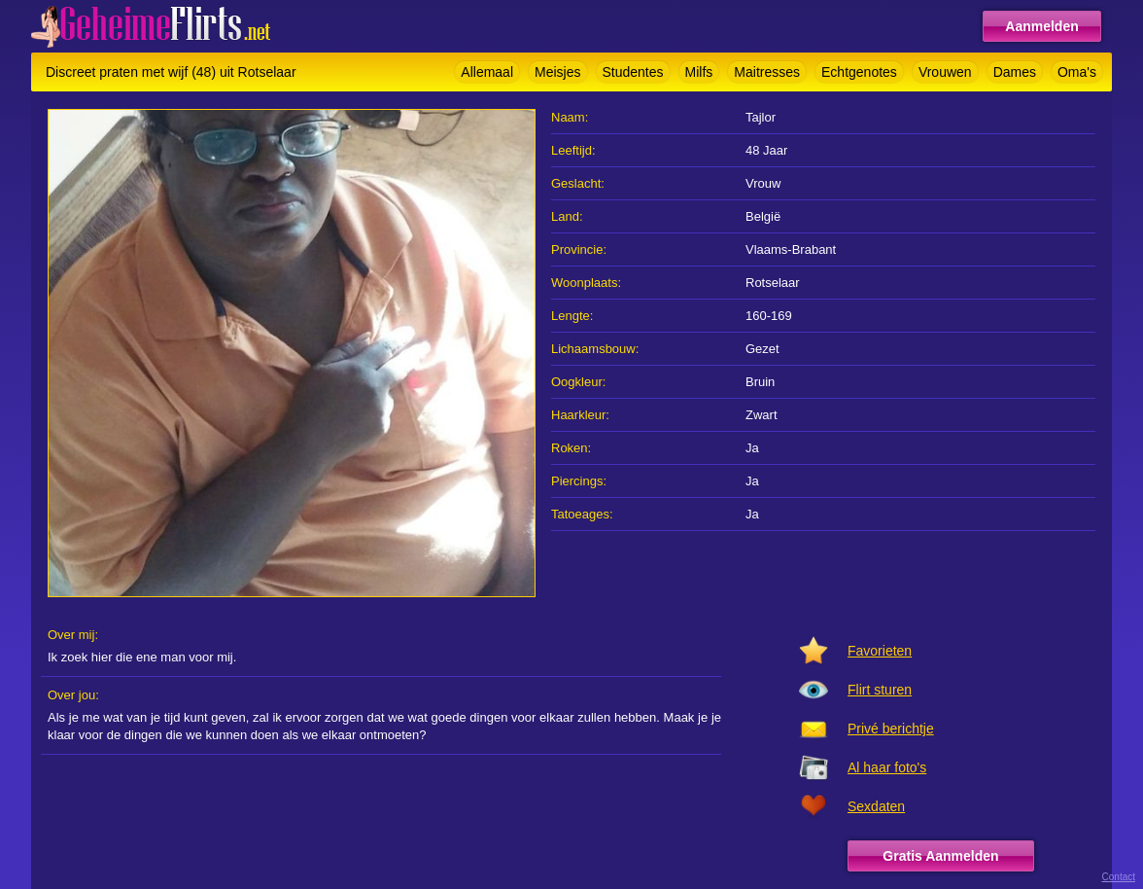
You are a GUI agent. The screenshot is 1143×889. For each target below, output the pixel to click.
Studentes (633, 72)
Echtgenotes (859, 72)
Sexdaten (876, 806)
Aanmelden (1041, 26)
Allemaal (487, 72)
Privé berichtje (891, 728)
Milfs (699, 72)
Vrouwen (945, 72)
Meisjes (557, 72)
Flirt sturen (880, 689)
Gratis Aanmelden (940, 856)
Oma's (1076, 72)
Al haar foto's (887, 767)
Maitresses (767, 72)
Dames (1014, 72)
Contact (1118, 876)
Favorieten (880, 650)
